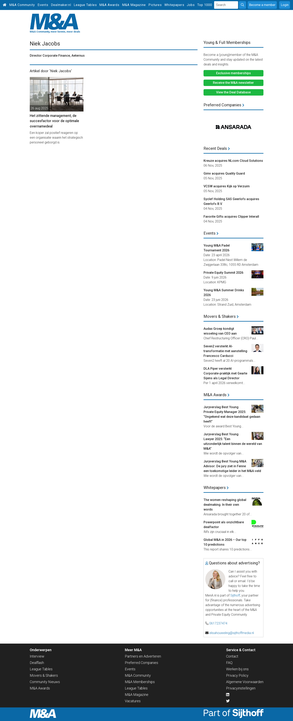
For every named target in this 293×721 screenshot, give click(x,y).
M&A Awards (109, 5)
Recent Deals (217, 148)
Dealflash (37, 663)
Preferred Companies (224, 105)
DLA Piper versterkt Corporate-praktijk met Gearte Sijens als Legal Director (225, 373)
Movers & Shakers (221, 316)
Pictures (155, 5)
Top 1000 (204, 5)
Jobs (191, 5)
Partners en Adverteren (143, 656)
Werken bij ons (237, 669)
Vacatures (133, 701)
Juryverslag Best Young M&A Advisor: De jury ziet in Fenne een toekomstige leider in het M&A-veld (232, 466)
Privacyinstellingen (240, 688)
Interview (37, 656)
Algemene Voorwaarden (244, 682)
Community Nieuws (45, 682)
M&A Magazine (134, 5)
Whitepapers (174, 5)
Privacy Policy (237, 675)
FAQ (229, 663)
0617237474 (218, 623)
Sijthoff (235, 595)
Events (43, 5)
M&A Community (22, 5)
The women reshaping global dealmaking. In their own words (225, 504)
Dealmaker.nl (61, 5)
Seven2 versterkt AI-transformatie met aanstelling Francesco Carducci (225, 351)
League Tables (85, 5)
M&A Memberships (140, 682)
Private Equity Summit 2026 (223, 273)
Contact (232, 656)
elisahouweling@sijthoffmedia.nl (231, 633)
